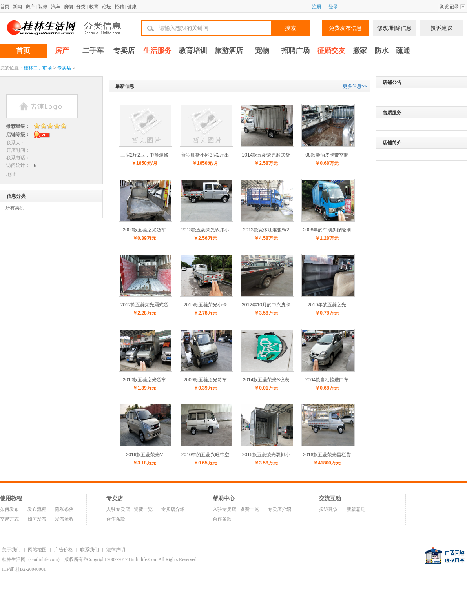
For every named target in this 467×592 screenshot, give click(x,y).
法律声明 (115, 549)
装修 (42, 6)
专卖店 (124, 51)
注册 (316, 6)
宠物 (262, 51)
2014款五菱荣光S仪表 (266, 380)
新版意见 (356, 509)
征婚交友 (331, 51)
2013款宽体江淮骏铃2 (266, 230)
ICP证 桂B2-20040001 (24, 569)
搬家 (360, 51)
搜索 (290, 28)
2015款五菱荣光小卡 (205, 305)
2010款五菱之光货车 (144, 380)
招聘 (119, 6)
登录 (333, 6)
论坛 (106, 6)
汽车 (55, 6)
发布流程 (36, 509)
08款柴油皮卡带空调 (326, 155)
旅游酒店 (229, 51)
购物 (68, 6)
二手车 (93, 51)
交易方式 (9, 519)
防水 (381, 51)
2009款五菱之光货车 (144, 230)
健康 (132, 6)
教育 (94, 6)
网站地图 (37, 549)
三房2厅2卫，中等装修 (144, 155)
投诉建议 (441, 28)
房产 (30, 6)
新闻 (17, 6)
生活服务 (157, 51)
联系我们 (89, 549)
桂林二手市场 (38, 68)
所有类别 (14, 208)
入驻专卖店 (118, 509)
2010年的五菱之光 (327, 305)
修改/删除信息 (394, 28)
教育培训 (193, 51)
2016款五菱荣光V (144, 454)
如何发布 (9, 509)
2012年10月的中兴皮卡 (266, 305)
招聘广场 (295, 51)
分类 (81, 6)
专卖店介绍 (173, 509)
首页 (4, 6)
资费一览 (143, 509)
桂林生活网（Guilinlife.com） (32, 559)
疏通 (403, 51)
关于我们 (11, 549)
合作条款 (115, 519)
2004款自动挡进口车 (327, 380)
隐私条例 (64, 509)
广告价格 (63, 549)
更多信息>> (355, 86)
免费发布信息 (345, 28)
